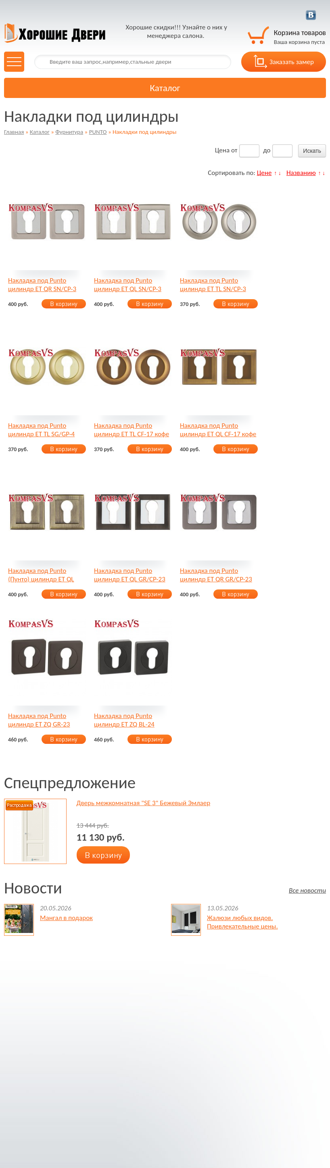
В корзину (63, 304)
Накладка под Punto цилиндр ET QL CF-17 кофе (218, 429)
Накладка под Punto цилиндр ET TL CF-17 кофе (131, 429)
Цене (264, 173)
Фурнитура (69, 131)
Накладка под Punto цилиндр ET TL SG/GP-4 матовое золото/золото (42, 429)
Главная (14, 131)
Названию (301, 173)
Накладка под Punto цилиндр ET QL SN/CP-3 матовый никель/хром (127, 284)
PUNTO (98, 131)
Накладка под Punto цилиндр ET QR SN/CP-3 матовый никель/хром (42, 284)
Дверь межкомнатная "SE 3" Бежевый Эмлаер (144, 803)
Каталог (40, 131)
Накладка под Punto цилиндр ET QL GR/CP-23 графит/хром (129, 574)
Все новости (307, 890)
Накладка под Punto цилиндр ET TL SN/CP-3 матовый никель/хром (213, 284)
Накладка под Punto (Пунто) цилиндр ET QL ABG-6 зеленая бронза (41, 574)
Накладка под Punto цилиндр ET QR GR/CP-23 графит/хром (216, 574)
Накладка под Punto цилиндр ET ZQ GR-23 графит (39, 720)
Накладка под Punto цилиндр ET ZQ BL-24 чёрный (124, 720)
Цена (222, 150)
